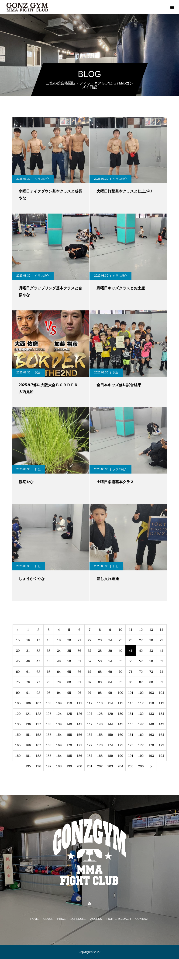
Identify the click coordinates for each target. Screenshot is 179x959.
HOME (34, 918)
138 (48, 724)
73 (151, 672)
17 (38, 640)
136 (28, 724)
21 (79, 640)
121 (28, 714)
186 (79, 756)
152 (38, 735)
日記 (38, 469)
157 (89, 735)
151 (28, 735)
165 (18, 745)
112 (89, 703)
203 (110, 766)
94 (59, 693)
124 (59, 714)
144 (110, 724)
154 (59, 735)
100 (120, 693)
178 (151, 745)
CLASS (47, 918)
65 (69, 672)
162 (141, 735)
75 (18, 682)
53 (100, 661)
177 (141, 745)
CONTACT (142, 918)
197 (48, 766)
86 (131, 682)
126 (79, 714)
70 (120, 672)
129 (110, 714)
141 (79, 724)
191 (130, 756)
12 (141, 630)
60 (18, 672)
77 (38, 682)
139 (59, 724)
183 (48, 756)
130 (120, 714)
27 (141, 640)
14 (161, 630)
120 (18, 714)
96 (79, 693)
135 (18, 724)
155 (69, 735)
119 (161, 703)
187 (89, 756)
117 (141, 703)
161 (130, 735)
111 (79, 703)
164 (161, 735)
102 (141, 693)
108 (48, 703)
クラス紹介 (42, 178)
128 (100, 714)
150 (18, 735)
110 (69, 703)
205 (130, 766)
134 (161, 714)
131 (130, 714)
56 (131, 661)
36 (79, 651)
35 (69, 651)
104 (161, 693)
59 (161, 661)
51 (79, 661)
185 (69, 756)
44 (161, 651)
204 (120, 766)
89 (161, 682)
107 (38, 703)
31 (28, 651)
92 (38, 693)
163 (151, 735)
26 (131, 640)
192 (141, 756)
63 (49, 672)
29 (161, 640)
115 (120, 703)
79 (59, 682)
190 (120, 756)
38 (100, 651)
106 (28, 703)
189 (110, 756)
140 (69, 724)
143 (100, 724)
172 (89, 745)
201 (89, 766)
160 (120, 735)
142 (89, 724)
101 (130, 693)
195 (28, 766)
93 (49, 693)
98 (100, 693)
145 (120, 724)
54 (110, 661)
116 (130, 703)
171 (79, 745)
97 (90, 693)
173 (100, 745)
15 (18, 640)
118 (151, 703)
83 (100, 682)
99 (110, 693)
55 (120, 661)
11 (131, 630)
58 (151, 661)
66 (79, 672)
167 (38, 745)
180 (18, 756)
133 (151, 714)
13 (151, 630)
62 (38, 672)
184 (59, 756)
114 (110, 703)
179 (161, 745)
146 (130, 724)
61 (28, 672)
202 (100, 766)
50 (69, 661)
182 (38, 756)
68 (100, 672)
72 (141, 672)
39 (110, 651)
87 (141, 682)
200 (79, 766)
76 (28, 682)
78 (49, 682)
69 (110, 672)
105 (18, 703)
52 (90, 661)
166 (28, 745)
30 (18, 651)
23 (100, 640)
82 (90, 682)
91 (28, 693)
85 (120, 682)
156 (79, 735)
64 (59, 672)
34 (59, 651)
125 (69, 714)
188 (100, 756)
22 (90, 640)
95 (69, 693)
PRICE (61, 918)
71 (131, 672)
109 (59, 703)
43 (151, 651)
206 (141, 766)
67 (90, 672)
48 (49, 661)
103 (151, 693)
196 (38, 766)
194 (161, 756)
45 (18, 661)
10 (120, 630)
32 (38, 651)
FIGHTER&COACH (119, 918)
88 (151, 682)
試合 (38, 372)
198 (59, 766)
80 (69, 682)
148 (151, 724)
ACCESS (96, 918)
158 (100, 735)
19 (59, 640)
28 (151, 640)
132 (141, 714)
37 (90, 651)
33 (49, 651)
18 (49, 640)
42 (141, 651)
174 (110, 745)
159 (110, 735)
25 (120, 640)
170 (69, 745)
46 (28, 661)
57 (141, 661)
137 (38, 724)
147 (141, 724)
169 (59, 745)
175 (120, 745)
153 (48, 735)
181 (28, 756)
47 (38, 661)
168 (48, 745)
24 (110, 640)
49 (59, 661)
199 (69, 766)
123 (48, 714)
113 (100, 703)
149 (161, 724)
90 (18, 693)
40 (120, 651)
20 (69, 640)
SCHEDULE (78, 918)
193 (151, 756)
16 (28, 640)
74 (161, 672)
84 (110, 682)
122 (38, 714)
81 (79, 682)
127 (89, 714)
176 (130, 745)
